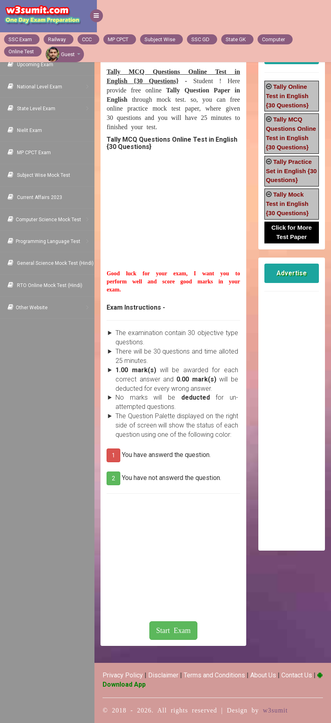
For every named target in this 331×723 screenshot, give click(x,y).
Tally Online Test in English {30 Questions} (288, 96)
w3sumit (277, 710)
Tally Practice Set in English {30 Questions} (290, 171)
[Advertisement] (175, 219)
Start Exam (175, 631)
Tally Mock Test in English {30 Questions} (288, 203)
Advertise (292, 273)
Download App (130, 684)
